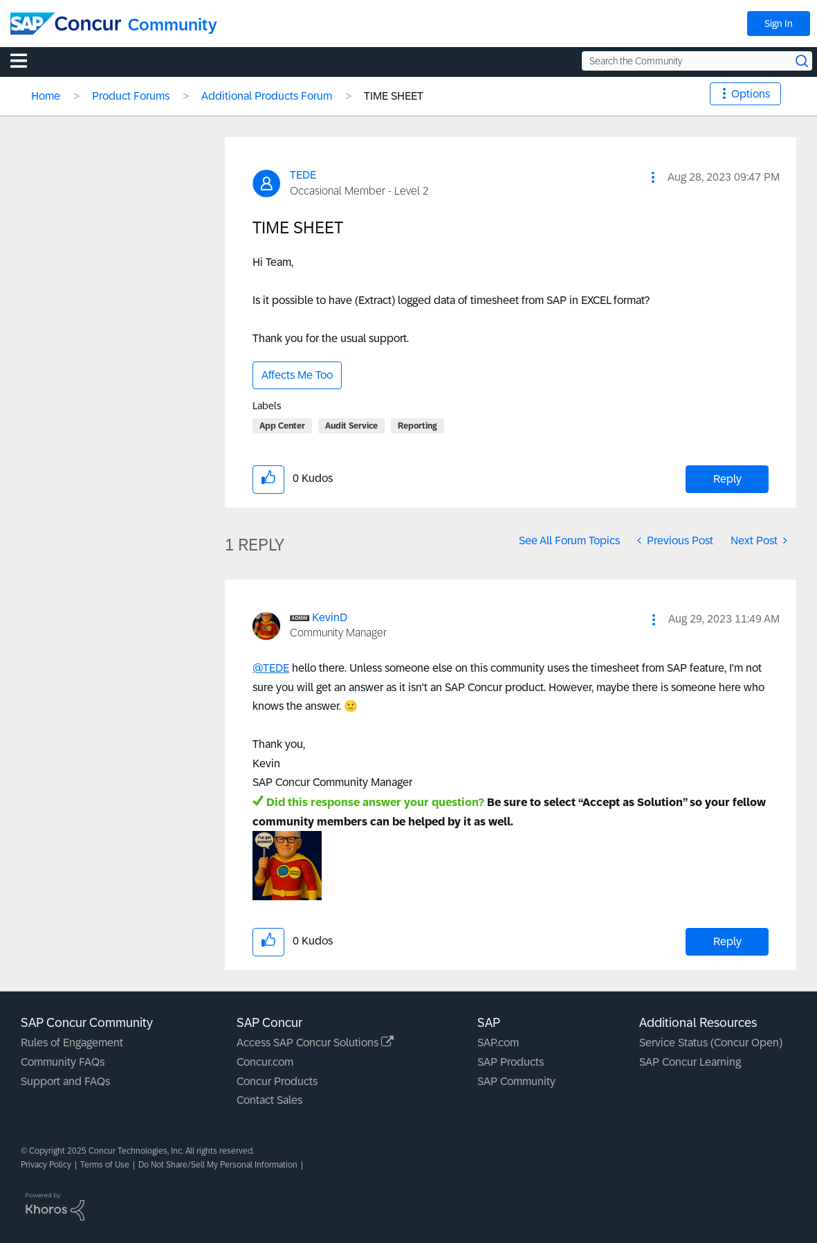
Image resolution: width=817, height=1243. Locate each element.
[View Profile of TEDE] (303, 175)
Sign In (778, 23)
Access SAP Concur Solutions (315, 1042)
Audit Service (351, 426)
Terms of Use (104, 1165)
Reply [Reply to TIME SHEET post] (727, 479)
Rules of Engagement (72, 1042)
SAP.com (498, 1042)
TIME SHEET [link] (393, 96)
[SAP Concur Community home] (65, 23)
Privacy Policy (46, 1165)
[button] (653, 177)
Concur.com (265, 1062)
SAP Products (510, 1062)
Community (172, 24)
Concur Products (277, 1081)
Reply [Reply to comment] (727, 941)
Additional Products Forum (266, 96)
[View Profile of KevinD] (329, 617)
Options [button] (750, 94)
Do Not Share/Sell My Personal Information (217, 1165)
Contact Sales (269, 1100)
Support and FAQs (65, 1081)
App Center (282, 426)
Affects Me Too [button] (297, 375)
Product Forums (130, 96)
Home (45, 96)
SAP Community (516, 1081)
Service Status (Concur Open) (710, 1042)
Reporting (417, 426)
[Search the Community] (697, 61)
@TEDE (271, 668)
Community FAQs (62, 1062)
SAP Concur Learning (690, 1062)
